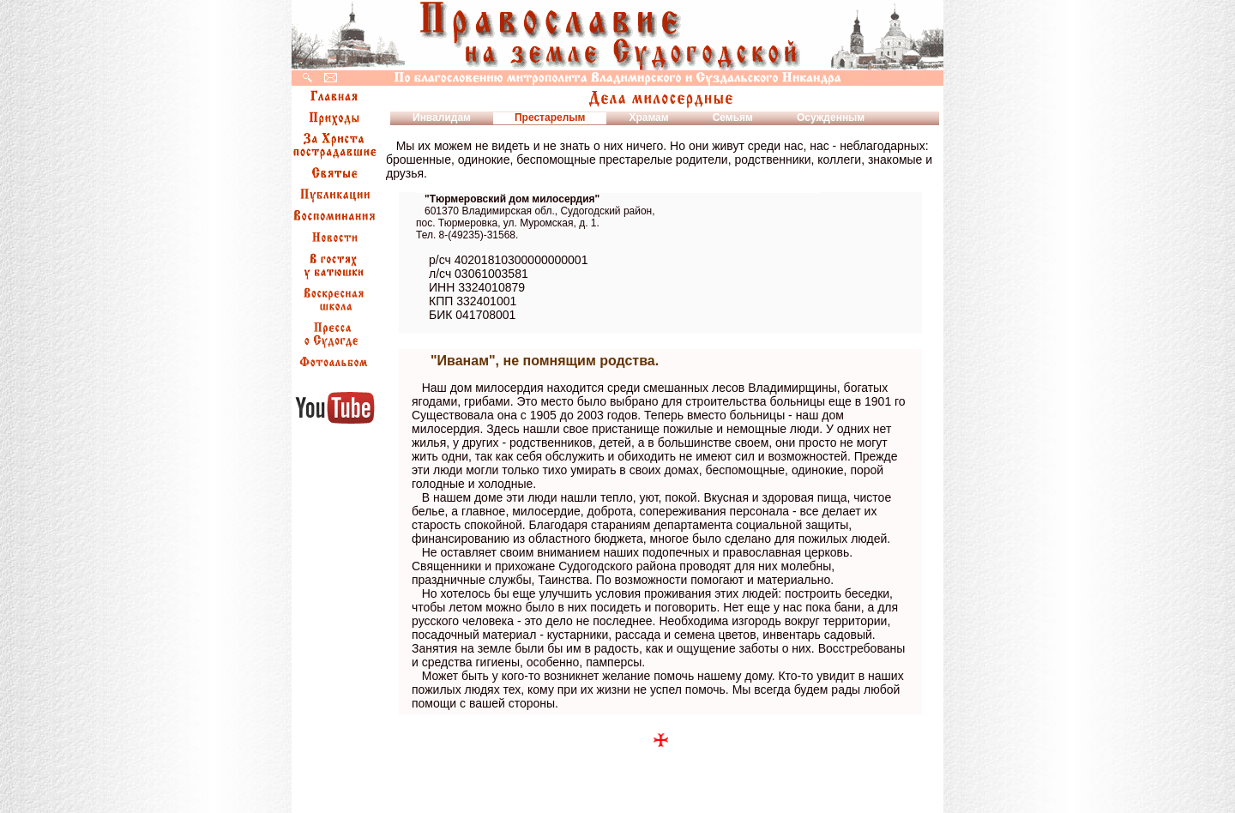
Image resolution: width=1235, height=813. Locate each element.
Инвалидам (442, 117)
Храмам (648, 117)
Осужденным (830, 117)
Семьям (733, 117)
